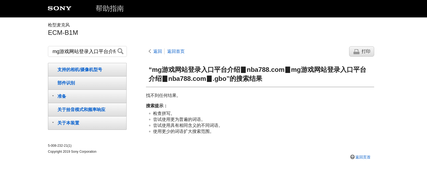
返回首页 (176, 51)
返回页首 (363, 157)
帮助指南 (110, 8)
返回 (157, 51)
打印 (366, 51)
